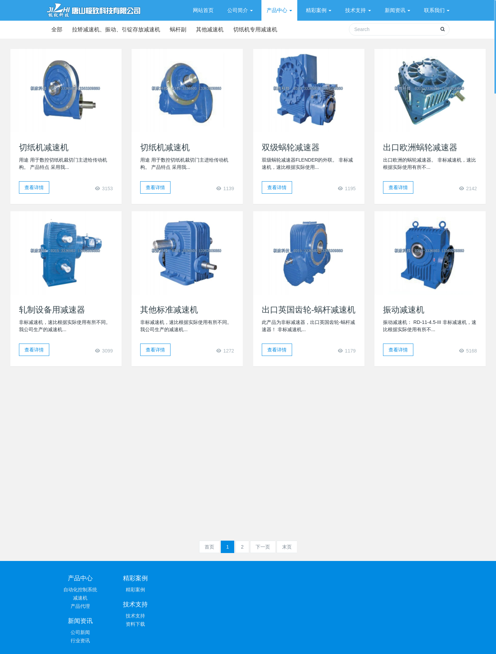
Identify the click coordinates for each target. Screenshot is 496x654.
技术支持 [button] (358, 10)
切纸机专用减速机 (261, 29)
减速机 (80, 598)
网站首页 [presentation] (203, 10)
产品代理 (80, 606)
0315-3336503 (365, 581)
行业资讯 (281, 598)
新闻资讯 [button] (397, 10)
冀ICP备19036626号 (283, 642)
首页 (209, 547)
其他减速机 (214, 29)
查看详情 (34, 187)
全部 (56, 29)
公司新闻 (281, 589)
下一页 (263, 547)
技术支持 (214, 589)
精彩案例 (147, 589)
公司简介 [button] (240, 10)
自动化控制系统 (80, 589)
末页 (287, 547)
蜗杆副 (181, 29)
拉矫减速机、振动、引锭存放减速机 (117, 29)
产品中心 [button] (279, 10)
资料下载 (214, 598)
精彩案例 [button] (318, 10)
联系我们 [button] (437, 10)
